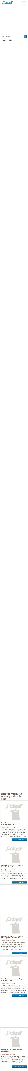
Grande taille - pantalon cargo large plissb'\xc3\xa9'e (12, 823)
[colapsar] (24, 2)
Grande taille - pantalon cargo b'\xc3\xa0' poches (12, 866)
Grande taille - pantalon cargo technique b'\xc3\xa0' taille (12, 937)
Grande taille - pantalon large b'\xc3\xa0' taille (12, 979)
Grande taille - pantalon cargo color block (12, 1050)
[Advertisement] (14, 19)
